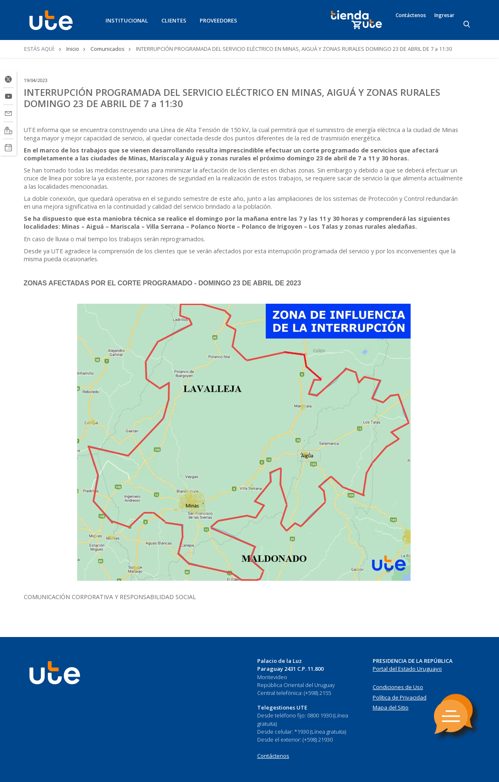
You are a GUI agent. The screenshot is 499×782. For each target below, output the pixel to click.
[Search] (467, 24)
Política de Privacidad (399, 697)
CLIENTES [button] (173, 20)
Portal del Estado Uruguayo (407, 668)
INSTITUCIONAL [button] (126, 20)
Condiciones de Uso (398, 687)
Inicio (72, 48)
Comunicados (107, 48)
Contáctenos (411, 15)
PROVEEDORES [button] (218, 20)
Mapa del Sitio (391, 707)
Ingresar (444, 15)
